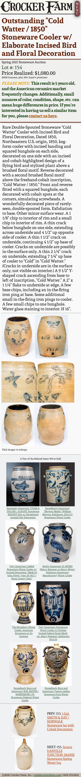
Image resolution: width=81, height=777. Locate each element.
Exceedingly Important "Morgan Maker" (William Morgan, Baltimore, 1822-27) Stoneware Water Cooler (57, 513)
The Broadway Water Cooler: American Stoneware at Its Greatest (23, 632)
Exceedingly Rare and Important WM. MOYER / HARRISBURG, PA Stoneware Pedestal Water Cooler (25, 694)
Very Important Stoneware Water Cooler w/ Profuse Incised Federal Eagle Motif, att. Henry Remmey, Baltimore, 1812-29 (53, 633)
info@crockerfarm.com (47, 775)
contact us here (43, 116)
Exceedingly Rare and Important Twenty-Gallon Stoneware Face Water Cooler (56, 693)
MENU (77, 8)
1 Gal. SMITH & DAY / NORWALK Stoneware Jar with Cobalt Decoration (60, 721)
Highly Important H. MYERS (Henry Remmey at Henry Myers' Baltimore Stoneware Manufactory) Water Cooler (57, 571)
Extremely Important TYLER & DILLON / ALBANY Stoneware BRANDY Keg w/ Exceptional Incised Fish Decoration (23, 513)
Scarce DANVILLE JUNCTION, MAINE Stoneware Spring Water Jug (61, 755)
